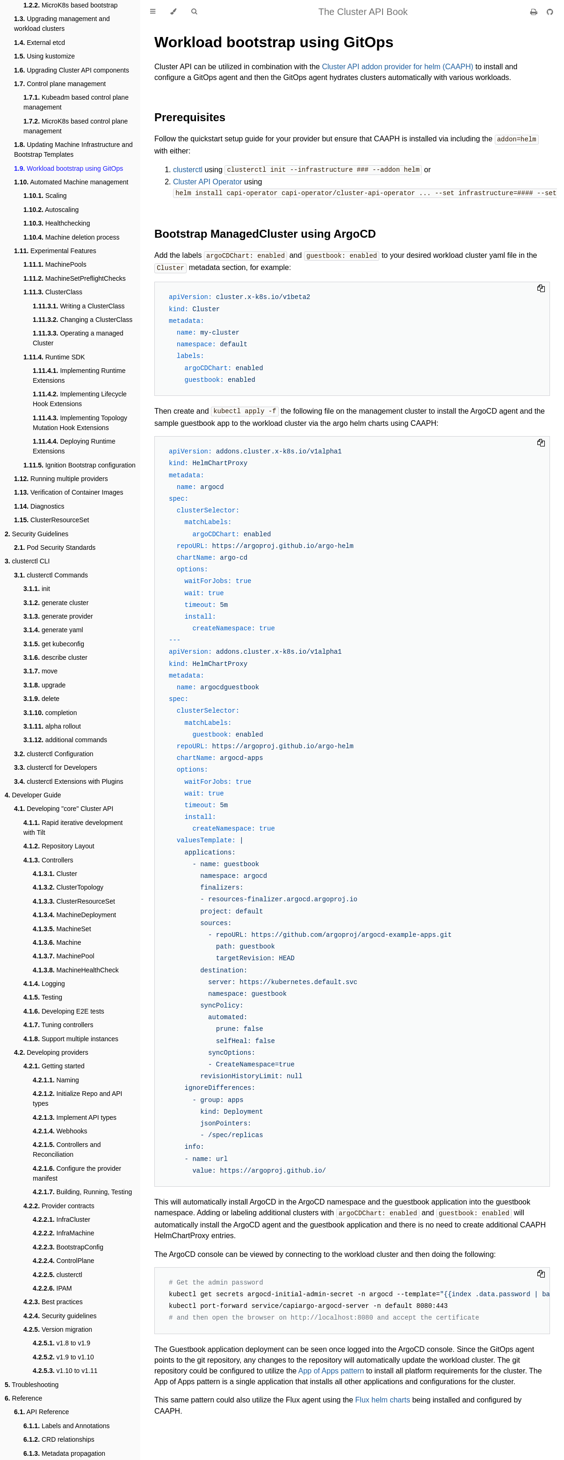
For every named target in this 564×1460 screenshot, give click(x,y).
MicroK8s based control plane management (75, 126)
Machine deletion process (71, 237)
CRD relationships (58, 1439)
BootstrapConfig (68, 1247)
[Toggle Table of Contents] (153, 11)
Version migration (57, 1329)
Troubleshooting (31, 1384)
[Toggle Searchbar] (194, 11)
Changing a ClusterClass (82, 319)
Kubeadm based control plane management (76, 102)
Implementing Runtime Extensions (79, 375)
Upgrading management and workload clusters (62, 23)
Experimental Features (55, 251)
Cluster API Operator (207, 181)
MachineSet (62, 929)
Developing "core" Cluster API (63, 808)
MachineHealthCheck (76, 970)
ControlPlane (63, 1260)
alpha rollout (52, 726)
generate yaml (53, 630)
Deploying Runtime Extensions (74, 446)
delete (41, 698)
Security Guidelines (36, 534)
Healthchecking (56, 223)
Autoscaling (51, 209)
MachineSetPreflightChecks (74, 278)
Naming (56, 1080)
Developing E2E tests (63, 1011)
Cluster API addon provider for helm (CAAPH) (397, 67)
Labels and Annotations (66, 1426)
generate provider (58, 616)
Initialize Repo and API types (77, 1098)
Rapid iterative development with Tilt (73, 827)
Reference (23, 1398)
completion (50, 712)
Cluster (55, 873)
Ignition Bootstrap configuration (79, 465)
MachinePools (55, 264)
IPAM (52, 1288)
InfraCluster (61, 1219)
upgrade (44, 685)
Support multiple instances (70, 1039)
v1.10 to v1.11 (65, 1370)
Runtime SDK (54, 357)
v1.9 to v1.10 (63, 1357)
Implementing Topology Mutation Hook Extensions (80, 422)
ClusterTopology (68, 887)
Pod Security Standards (54, 547)
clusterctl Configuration (54, 754)
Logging (44, 983)
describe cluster (55, 657)
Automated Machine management (71, 182)
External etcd (39, 42)
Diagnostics (39, 506)
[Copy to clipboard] (541, 287)
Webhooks (60, 1131)
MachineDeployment (74, 915)
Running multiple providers (61, 478)
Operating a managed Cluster (78, 338)
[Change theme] (173, 11)
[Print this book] (535, 12)
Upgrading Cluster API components (71, 70)
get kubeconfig (53, 644)
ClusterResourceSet (51, 520)
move (40, 671)
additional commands (65, 740)
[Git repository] (550, 12)
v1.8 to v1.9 (61, 1343)
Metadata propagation (64, 1453)
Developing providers (51, 1052)
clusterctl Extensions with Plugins (68, 781)
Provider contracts (58, 1206)
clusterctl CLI (27, 561)
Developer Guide (33, 795)
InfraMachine (63, 1233)
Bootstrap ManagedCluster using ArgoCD (265, 232)
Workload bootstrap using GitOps (68, 168)
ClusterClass (52, 292)
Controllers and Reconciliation (67, 1149)
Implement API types (74, 1117)
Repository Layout (58, 846)
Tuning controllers (58, 1025)
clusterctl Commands (51, 575)
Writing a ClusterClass (79, 306)
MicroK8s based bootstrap (70, 5)
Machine (57, 942)
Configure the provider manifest (77, 1173)
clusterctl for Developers (55, 767)
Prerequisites (189, 117)
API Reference (41, 1412)
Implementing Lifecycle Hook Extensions (80, 399)
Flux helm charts (382, 1397)
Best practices (53, 1302)
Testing (42, 997)
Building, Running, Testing (82, 1192)
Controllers (48, 860)
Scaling (45, 195)
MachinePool (63, 956)
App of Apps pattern (331, 1368)
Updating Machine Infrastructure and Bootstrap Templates (73, 149)
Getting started (54, 1066)
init (36, 588)
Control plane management (60, 84)
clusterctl (57, 1274)
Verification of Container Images (68, 492)
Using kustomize (44, 56)
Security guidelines (59, 1316)
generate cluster (55, 602)
